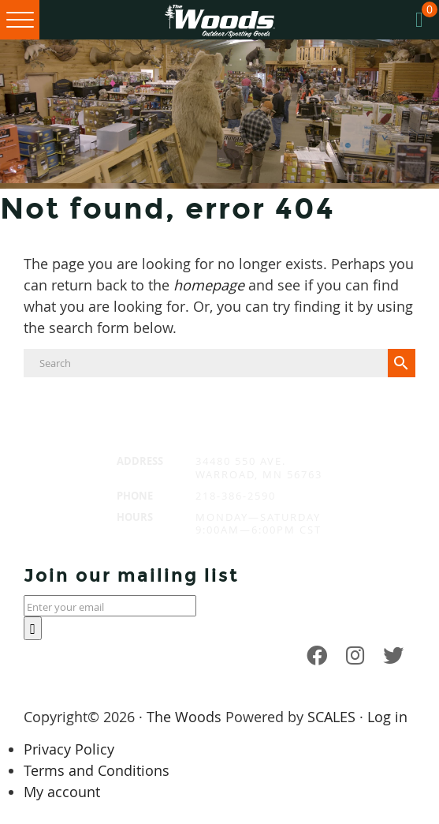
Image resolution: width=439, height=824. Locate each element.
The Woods (184, 716)
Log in (387, 716)
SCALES (331, 716)
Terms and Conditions (96, 770)
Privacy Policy (69, 749)
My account (62, 791)
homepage (208, 284)
